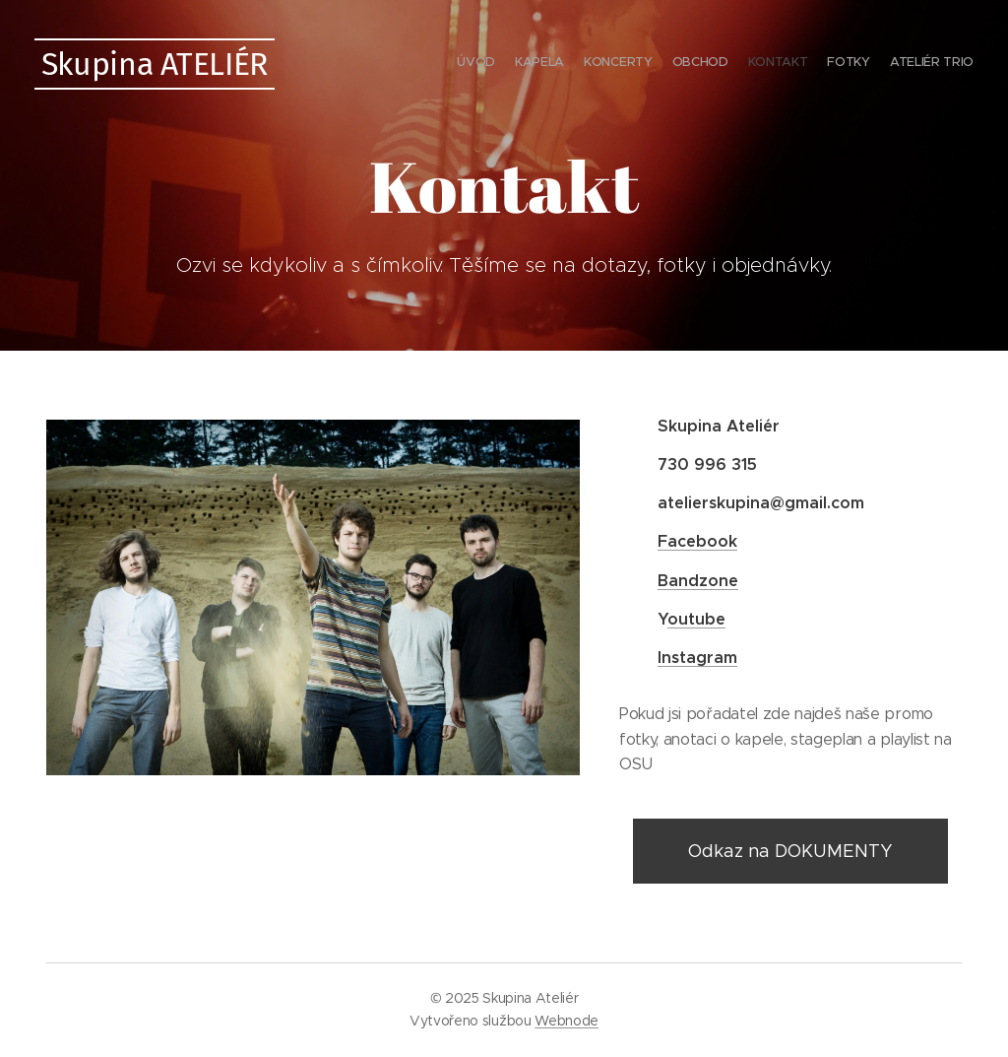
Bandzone (698, 580)
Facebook (697, 541)
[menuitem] (857, 64)
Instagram (697, 657)
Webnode (566, 1020)
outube (696, 619)
